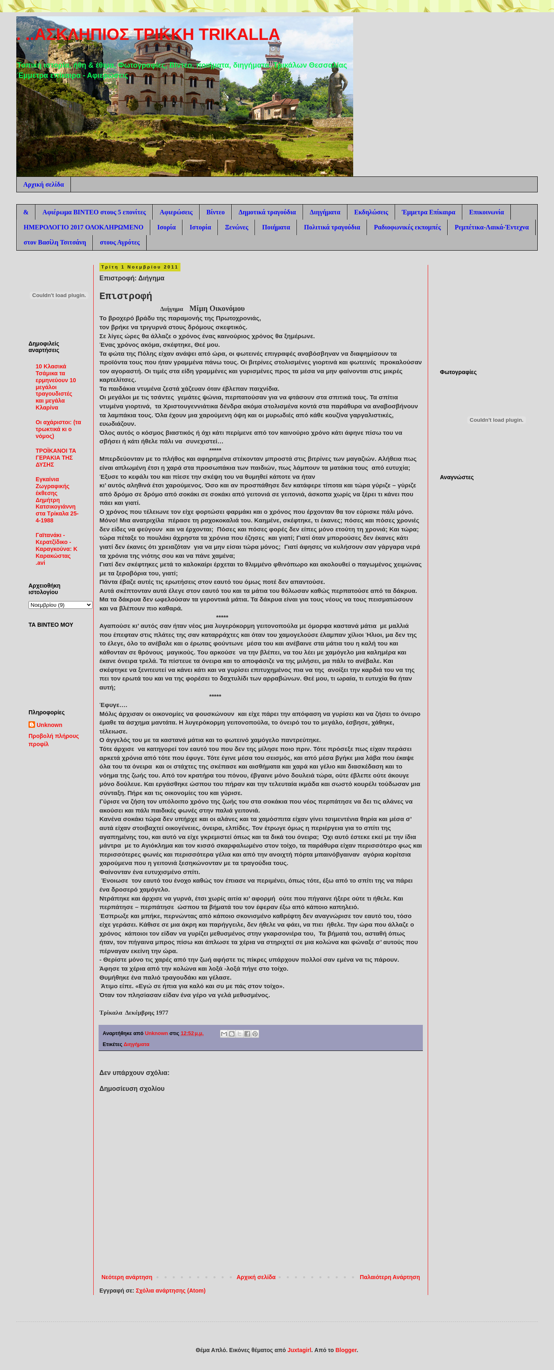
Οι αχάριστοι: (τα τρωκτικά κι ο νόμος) (58, 429)
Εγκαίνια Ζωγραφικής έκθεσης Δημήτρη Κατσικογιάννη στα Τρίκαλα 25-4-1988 (57, 500)
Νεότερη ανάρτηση (126, 1277)
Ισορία (166, 227)
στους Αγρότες (120, 242)
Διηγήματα (325, 212)
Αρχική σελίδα (43, 184)
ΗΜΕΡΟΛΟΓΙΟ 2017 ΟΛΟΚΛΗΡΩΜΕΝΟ (83, 227)
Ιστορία (200, 227)
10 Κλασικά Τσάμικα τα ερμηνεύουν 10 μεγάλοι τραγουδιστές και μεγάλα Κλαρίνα (56, 387)
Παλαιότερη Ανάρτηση (390, 1277)
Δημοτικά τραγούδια (267, 212)
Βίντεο (216, 212)
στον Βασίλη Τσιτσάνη (55, 242)
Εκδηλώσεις (371, 212)
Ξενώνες (236, 227)
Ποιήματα (276, 227)
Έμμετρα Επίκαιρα (428, 212)
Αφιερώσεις (176, 212)
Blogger (345, 1350)
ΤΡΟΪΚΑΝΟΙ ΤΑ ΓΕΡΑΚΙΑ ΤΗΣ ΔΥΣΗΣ (56, 457)
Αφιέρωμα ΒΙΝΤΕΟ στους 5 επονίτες (94, 212)
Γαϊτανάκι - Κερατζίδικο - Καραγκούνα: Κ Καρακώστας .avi (57, 549)
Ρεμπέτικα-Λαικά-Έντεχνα (492, 227)
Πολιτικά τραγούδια (332, 227)
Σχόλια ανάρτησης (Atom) (170, 1290)
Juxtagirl (299, 1350)
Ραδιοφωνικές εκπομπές (407, 227)
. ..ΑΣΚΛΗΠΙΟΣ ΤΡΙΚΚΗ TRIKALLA (148, 34)
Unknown (49, 725)
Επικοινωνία (486, 212)
